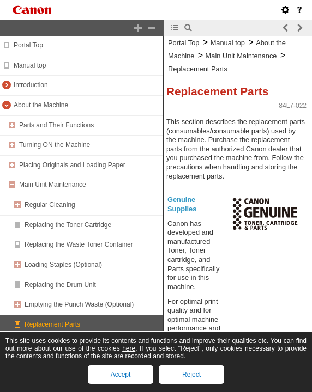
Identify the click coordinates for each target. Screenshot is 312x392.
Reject (191, 374)
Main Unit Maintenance (52, 184)
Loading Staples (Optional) (63, 264)
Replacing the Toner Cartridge (68, 225)
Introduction (31, 85)
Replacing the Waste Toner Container (79, 244)
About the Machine (41, 105)
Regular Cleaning (50, 205)
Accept (121, 374)
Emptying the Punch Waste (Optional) (79, 304)
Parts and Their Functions (56, 125)
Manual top (30, 65)
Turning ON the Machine (54, 145)
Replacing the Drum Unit (60, 285)
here (128, 348)
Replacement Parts (52, 324)
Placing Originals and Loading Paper (72, 165)
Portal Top (28, 45)
